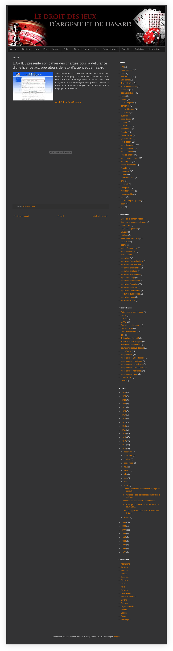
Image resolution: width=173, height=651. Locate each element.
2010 (124, 448)
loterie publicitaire (128, 165)
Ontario (124, 600)
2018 (124, 418)
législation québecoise (130, 294)
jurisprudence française (131, 371)
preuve (124, 174)
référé (123, 380)
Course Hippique (82, 49)
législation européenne (130, 281)
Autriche (124, 570)
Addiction (139, 49)
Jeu (37, 49)
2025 (124, 392)
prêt (122, 181)
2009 (124, 522)
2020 (124, 411)
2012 (124, 441)
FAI (122, 67)
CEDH (123, 315)
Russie (124, 610)
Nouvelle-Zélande (128, 596)
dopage (124, 122)
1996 (124, 548)
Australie (124, 567)
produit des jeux (128, 178)
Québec (124, 603)
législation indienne (129, 287)
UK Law (124, 232)
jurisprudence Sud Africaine (132, 358)
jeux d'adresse (127, 148)
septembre (128, 463)
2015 (124, 430)
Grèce (123, 584)
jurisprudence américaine (131, 361)
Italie (123, 587)
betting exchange (128, 93)
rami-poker (125, 187)
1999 (124, 545)
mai (126, 478)
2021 (124, 407)
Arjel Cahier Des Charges (68, 102)
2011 (124, 445)
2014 (124, 433)
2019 (124, 415)
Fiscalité (126, 49)
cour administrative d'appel (132, 348)
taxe (123, 207)
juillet (126, 470)
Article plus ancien (100, 216)
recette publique (128, 191)
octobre (127, 459)
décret (123, 245)
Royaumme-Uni (127, 606)
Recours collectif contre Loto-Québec (139, 501)
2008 (124, 526)
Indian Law (125, 225)
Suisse (124, 613)
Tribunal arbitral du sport (131, 341)
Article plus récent (21, 216)
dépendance (126, 129)
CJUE (123, 322)
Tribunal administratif (130, 338)
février (127, 517)
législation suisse (128, 300)
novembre (128, 455)
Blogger (116, 637)
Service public (127, 77)
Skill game (125, 80)
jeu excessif (126, 142)
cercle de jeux (127, 103)
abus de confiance (128, 86)
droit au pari (126, 125)
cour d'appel (126, 351)
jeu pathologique (128, 145)
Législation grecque (129, 229)
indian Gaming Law (129, 248)
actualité (26, 206)
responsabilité (127, 194)
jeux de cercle (127, 152)
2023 (124, 400)
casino (124, 99)
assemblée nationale (130, 238)
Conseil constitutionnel (130, 325)
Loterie (55, 49)
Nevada (124, 590)
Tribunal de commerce (130, 345)
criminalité (125, 112)
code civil (125, 242)
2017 (124, 422)
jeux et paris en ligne (130, 158)
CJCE (123, 319)
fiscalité (124, 132)
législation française (129, 284)
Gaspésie (125, 577)
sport (123, 204)
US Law (124, 235)
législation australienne (130, 274)
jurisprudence (126, 354)
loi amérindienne (128, 251)
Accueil (13, 49)
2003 (124, 541)
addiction (125, 90)
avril (126, 482)
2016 (124, 426)
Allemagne (125, 564)
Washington (126, 619)
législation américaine (130, 268)
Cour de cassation (128, 332)
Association (154, 49)
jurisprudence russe (129, 374)
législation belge (128, 277)
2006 (124, 533)
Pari (45, 49)
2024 (124, 396)
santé (123, 197)
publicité (124, 184)
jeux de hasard (127, 155)
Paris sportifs (126, 70)
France (124, 574)
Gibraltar (124, 580)
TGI (122, 335)
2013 (124, 437)
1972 (124, 552)
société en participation (131, 201)
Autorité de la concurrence (132, 312)
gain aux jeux (126, 138)
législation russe (128, 297)
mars (126, 485)
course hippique (128, 109)
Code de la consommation (132, 219)
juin (125, 474)
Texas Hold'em (127, 83)
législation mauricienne (130, 291)
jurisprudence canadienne (132, 364)
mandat (124, 168)
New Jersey (126, 593)
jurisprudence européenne (132, 368)
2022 (124, 404)
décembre (128, 452)
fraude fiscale (126, 135)
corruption (125, 106)
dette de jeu (126, 119)
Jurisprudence (110, 49)
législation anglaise (129, 271)
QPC (123, 73)
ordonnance (126, 377)
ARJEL (33, 206)
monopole (125, 171)
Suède (124, 616)
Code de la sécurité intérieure (133, 222)
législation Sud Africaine (131, 264)
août (126, 467)
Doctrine (26, 49)
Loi (96, 49)
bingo (123, 96)
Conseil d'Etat (127, 328)
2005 (124, 537)
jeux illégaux (126, 161)
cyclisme (124, 116)
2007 (124, 530)
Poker (67, 49)
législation (125, 258)
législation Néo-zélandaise (132, 261)
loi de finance (126, 255)
